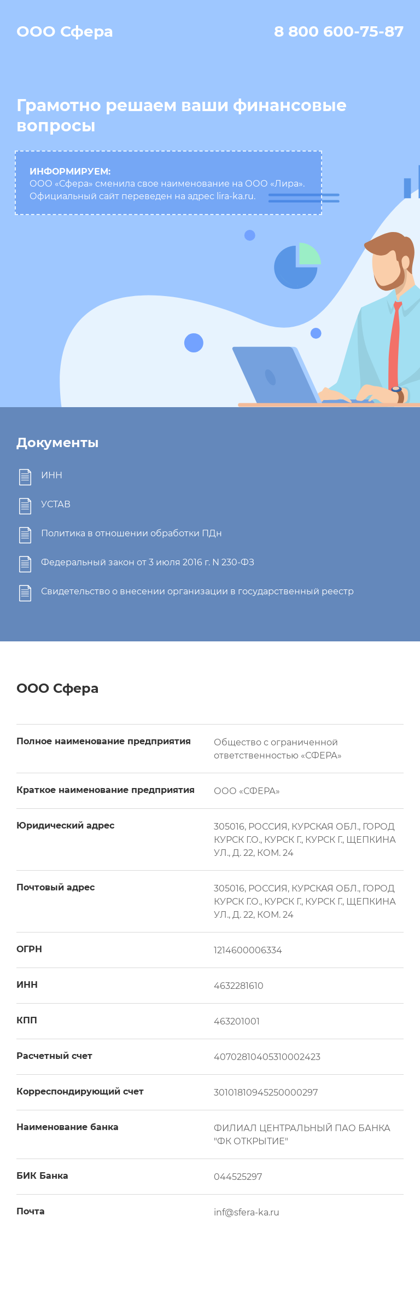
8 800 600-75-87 (339, 31)
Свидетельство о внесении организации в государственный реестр (197, 591)
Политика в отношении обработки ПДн (131, 533)
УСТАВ (56, 504)
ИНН (51, 475)
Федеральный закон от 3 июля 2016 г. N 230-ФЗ (147, 562)
